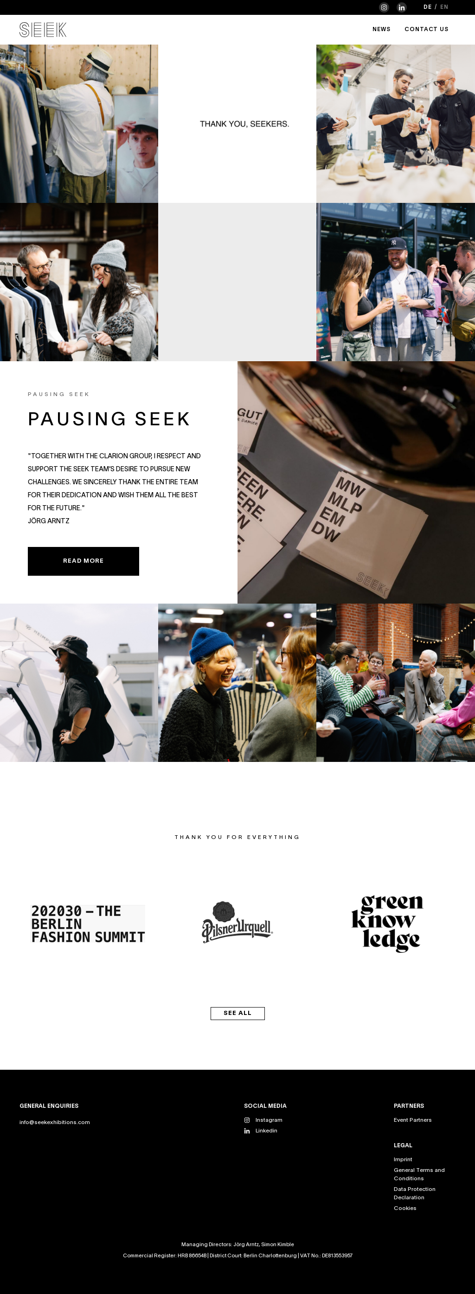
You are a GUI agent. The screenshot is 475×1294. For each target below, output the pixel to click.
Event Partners (413, 1120)
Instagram (269, 1120)
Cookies (405, 1208)
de (428, 7)
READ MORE (83, 561)
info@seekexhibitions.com (54, 1122)
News (381, 29)
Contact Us (426, 29)
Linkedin (266, 1130)
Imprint (403, 1159)
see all (238, 1013)
